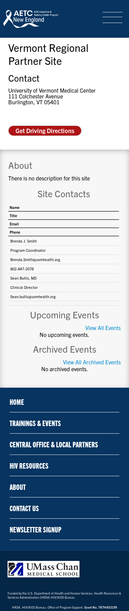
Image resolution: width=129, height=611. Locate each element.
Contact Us (24, 508)
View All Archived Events (92, 362)
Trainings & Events (35, 422)
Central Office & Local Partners (54, 444)
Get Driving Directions (44, 130)
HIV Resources (29, 465)
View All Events (103, 328)
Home (17, 401)
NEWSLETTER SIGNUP (36, 529)
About (18, 486)
